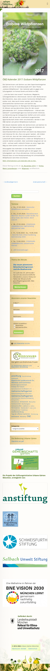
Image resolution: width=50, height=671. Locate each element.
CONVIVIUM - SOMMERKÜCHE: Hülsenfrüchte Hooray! (23, 243)
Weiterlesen (20, 287)
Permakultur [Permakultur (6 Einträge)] (15, 408)
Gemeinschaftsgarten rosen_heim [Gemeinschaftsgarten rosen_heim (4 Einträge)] (21, 393)
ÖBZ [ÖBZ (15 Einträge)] (29, 416)
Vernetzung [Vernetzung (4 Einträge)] (34, 414)
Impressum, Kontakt (19, 649)
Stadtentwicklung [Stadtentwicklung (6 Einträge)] (17, 412)
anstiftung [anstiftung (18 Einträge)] (16, 376)
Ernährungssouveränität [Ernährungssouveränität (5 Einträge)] (19, 385)
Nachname (17, 316)
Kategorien (15, 426)
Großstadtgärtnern (10, 182)
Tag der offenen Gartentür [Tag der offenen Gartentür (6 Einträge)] (20, 414)
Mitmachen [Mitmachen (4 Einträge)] (32, 402)
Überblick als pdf (17, 441)
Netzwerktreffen (20, 327)
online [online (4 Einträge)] (32, 406)
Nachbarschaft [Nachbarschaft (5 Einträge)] (16, 404)
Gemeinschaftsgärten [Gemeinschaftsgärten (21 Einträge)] (22, 395)
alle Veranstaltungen (20, 250)
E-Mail (16, 303)
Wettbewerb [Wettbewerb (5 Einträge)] (15, 416)
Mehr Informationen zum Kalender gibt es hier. (19, 161)
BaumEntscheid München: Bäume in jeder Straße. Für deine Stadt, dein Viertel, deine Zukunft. (24, 217)
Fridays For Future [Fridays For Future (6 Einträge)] (17, 387)
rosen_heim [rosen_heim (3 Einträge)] (32, 408)
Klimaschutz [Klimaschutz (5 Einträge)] (15, 402)
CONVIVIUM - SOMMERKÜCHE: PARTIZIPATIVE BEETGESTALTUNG (23, 226)
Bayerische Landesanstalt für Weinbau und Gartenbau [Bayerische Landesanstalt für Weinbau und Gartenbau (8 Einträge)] (22, 381)
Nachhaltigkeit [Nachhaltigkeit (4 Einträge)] (26, 404)
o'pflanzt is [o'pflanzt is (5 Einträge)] (26, 406)
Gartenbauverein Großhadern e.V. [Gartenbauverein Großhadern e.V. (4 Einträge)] (21, 389)
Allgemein (25, 168)
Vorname (16, 309)
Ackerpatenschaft (40, 182)
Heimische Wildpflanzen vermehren (22, 208)
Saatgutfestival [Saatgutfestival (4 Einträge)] (15, 410)
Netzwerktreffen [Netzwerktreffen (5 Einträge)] (16, 406)
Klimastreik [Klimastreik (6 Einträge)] (24, 402)
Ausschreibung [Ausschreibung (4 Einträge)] (26, 376)
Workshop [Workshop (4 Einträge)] (23, 416)
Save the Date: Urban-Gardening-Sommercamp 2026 (23, 236)
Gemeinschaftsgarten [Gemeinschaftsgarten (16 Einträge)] (21, 391)
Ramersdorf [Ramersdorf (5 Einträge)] (24, 408)
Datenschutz (32, 649)
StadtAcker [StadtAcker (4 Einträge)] (24, 410)
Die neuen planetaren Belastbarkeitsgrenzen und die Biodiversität (23, 266)
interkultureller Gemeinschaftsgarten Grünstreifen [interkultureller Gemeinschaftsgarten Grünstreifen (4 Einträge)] (22, 399)
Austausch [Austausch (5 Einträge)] (14, 378)
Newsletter (18, 325)
